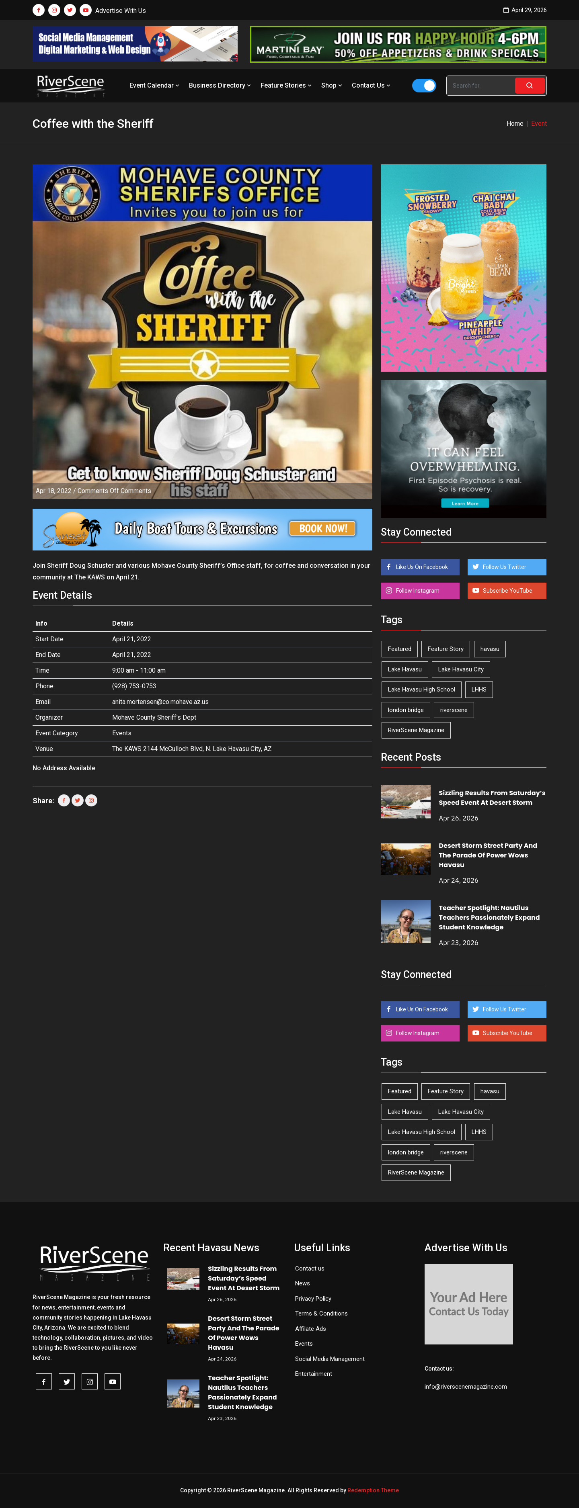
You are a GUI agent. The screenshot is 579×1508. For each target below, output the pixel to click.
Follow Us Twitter (504, 567)
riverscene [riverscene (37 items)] (454, 710)
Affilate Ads (310, 1328)
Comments (114, 491)
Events (121, 733)
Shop (332, 85)
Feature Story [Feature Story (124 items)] (446, 649)
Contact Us (372, 85)
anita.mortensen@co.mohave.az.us (160, 702)
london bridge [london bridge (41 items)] (406, 710)
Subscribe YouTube (507, 590)
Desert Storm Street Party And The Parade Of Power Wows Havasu (488, 855)
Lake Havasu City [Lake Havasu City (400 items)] (461, 669)
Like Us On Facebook (421, 567)
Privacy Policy (313, 1298)
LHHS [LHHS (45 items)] (479, 689)
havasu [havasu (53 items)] (489, 649)
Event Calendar (155, 85)
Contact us (309, 1268)
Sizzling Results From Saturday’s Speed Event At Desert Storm (492, 797)
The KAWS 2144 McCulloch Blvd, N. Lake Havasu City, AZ (192, 749)
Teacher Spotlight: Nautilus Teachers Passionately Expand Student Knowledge (489, 917)
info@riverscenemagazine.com (466, 1386)
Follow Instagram (417, 590)
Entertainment (313, 1373)
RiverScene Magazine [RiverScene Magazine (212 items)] (416, 730)
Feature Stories (287, 85)
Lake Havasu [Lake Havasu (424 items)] (405, 669)
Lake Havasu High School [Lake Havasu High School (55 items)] (421, 689)
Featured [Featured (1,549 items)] (399, 649)
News (302, 1283)
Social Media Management (330, 1359)
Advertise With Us (120, 10)
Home (515, 123)
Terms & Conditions (321, 1313)
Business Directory (221, 85)
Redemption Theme (373, 1490)
